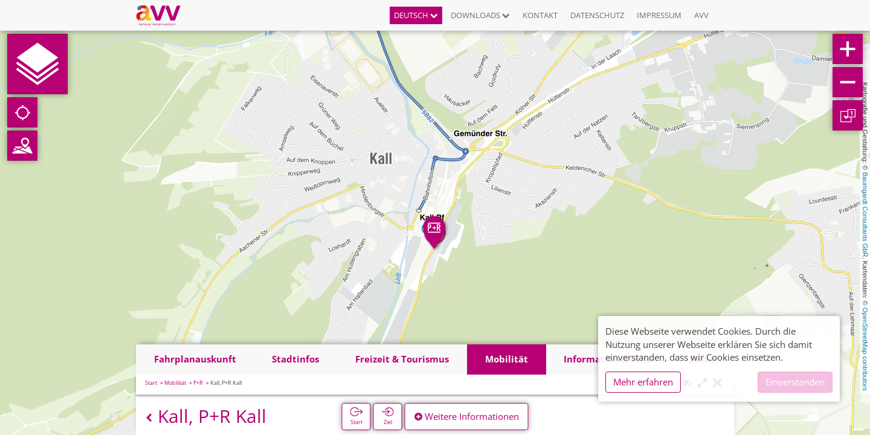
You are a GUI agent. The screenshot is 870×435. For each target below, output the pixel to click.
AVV (701, 15)
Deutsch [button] (416, 15)
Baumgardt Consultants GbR (865, 214)
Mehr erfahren (643, 382)
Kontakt (540, 15)
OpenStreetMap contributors (865, 349)
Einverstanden (795, 382)
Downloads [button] (480, 15)
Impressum (659, 15)
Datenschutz (597, 15)
